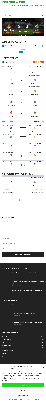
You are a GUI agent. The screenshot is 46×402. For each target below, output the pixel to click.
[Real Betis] (37, 28)
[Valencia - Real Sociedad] (23, 112)
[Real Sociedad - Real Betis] (23, 69)
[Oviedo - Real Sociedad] (23, 90)
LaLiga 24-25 (19, 19)
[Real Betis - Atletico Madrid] (23, 165)
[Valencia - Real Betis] (23, 137)
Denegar (23, 390)
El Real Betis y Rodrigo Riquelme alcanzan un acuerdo (27, 322)
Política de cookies (12, 399)
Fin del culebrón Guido (18, 305)
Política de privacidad (25, 399)
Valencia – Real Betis (8, 192)
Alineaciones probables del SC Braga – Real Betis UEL (27, 290)
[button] (43, 367)
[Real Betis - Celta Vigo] (23, 146)
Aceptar (23, 385)
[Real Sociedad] (9, 28)
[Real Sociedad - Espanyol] (23, 101)
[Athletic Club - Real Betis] (23, 155)
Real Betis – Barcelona (37, 192)
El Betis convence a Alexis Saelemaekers (24, 313)
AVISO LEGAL (37, 399)
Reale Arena (18, 20)
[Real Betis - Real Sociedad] (23, 79)
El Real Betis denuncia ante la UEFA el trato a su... (26, 273)
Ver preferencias (23, 395)
